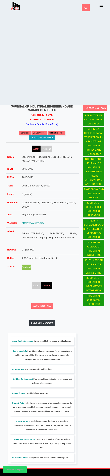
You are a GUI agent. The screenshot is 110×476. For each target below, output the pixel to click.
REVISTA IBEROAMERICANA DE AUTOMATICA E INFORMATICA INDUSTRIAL (93, 229)
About (36, 149)
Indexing (46, 149)
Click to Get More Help (42, 137)
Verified (26, 267)
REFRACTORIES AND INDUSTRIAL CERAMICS (93, 119)
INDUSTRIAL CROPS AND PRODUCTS (94, 299)
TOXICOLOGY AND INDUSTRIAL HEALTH (94, 193)
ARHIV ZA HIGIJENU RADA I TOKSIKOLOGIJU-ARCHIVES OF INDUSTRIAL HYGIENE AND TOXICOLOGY (93, 141)
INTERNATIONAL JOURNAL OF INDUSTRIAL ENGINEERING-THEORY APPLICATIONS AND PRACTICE (94, 171)
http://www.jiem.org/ (33, 222)
